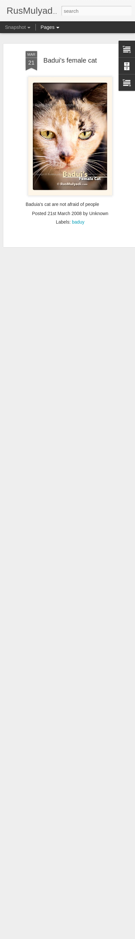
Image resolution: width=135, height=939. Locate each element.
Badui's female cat (70, 54)
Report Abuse (81, 935)
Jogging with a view (42, 919)
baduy (78, 216)
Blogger (62, 935)
